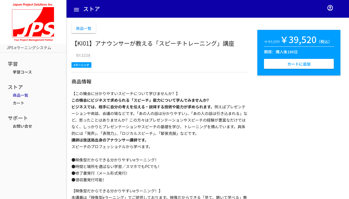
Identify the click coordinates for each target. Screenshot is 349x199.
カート (18, 103)
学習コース (22, 72)
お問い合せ (22, 126)
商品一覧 (20, 95)
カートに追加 (298, 64)
